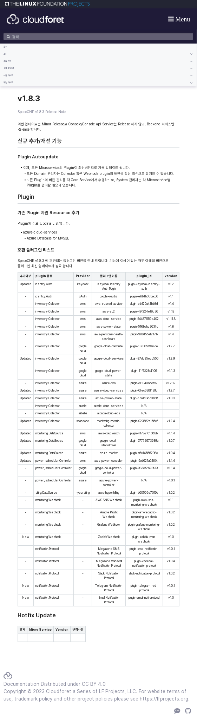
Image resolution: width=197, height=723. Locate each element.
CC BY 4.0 (94, 684)
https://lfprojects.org (164, 699)
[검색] (98, 36)
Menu (182, 19)
